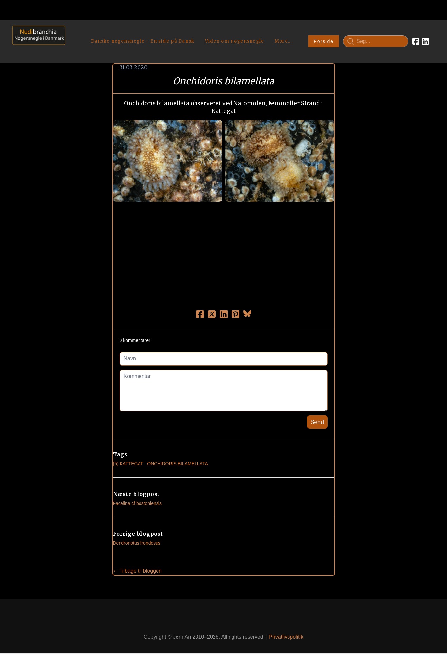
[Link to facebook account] (415, 41)
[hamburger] (73, 32)
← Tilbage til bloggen (137, 571)
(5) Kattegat (128, 463)
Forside (324, 41)
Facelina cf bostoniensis (137, 503)
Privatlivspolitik (286, 637)
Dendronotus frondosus (137, 542)
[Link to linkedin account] (425, 41)
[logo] (36, 41)
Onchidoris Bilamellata (177, 463)
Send (317, 422)
